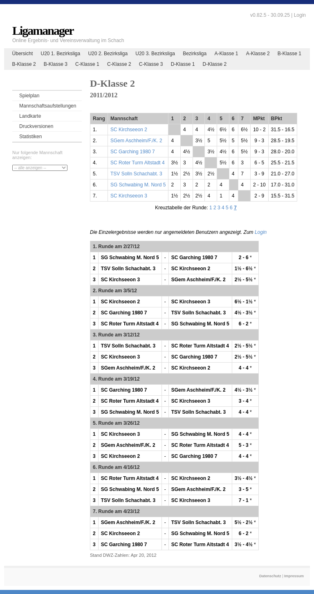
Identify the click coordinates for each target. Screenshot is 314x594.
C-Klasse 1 (87, 64)
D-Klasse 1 (183, 64)
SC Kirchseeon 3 (128, 196)
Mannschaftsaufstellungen (47, 106)
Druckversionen (36, 126)
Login (300, 15)
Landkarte (30, 116)
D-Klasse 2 (215, 64)
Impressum (294, 576)
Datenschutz (270, 576)
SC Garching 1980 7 (132, 152)
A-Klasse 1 (226, 53)
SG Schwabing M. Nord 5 (138, 185)
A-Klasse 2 (258, 53)
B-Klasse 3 (55, 64)
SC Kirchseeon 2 (128, 129)
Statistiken (30, 136)
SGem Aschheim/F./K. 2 (136, 140)
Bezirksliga (194, 53)
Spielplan (29, 96)
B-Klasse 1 (289, 53)
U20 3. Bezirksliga (155, 53)
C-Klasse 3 (151, 64)
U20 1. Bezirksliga (60, 53)
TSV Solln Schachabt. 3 (136, 174)
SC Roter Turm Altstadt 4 (137, 163)
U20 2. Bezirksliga (108, 53)
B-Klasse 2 (24, 64)
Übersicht (22, 53)
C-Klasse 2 (119, 64)
